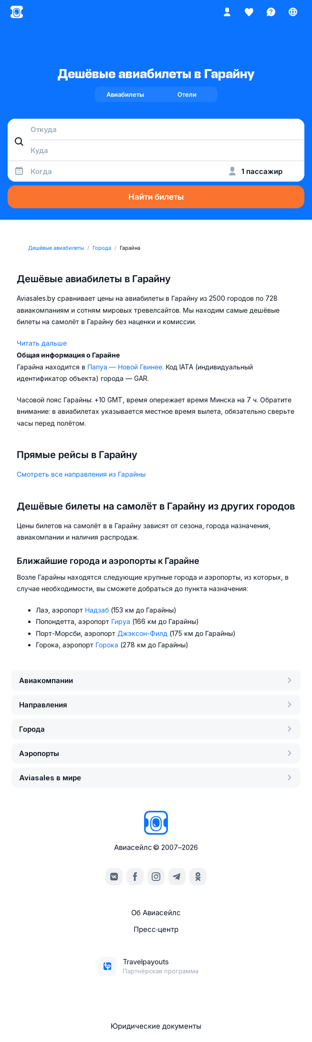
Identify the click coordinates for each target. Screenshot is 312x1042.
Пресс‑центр (156, 929)
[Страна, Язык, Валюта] (292, 11)
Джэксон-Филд (143, 633)
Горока (107, 645)
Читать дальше (42, 343)
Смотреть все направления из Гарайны (81, 474)
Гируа (121, 621)
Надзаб (98, 610)
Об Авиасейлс (156, 912)
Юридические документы (156, 1026)
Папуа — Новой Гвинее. (126, 367)
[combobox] (156, 129)
